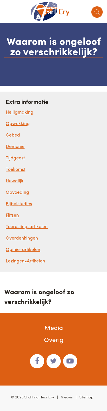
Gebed (13, 134)
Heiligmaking (19, 111)
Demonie (15, 146)
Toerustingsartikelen (27, 226)
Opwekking (18, 123)
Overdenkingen (22, 237)
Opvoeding (17, 192)
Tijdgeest (15, 157)
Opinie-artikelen (23, 249)
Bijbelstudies (19, 203)
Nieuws (67, 397)
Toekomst (15, 169)
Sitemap (86, 397)
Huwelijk (14, 180)
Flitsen (12, 215)
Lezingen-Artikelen (25, 260)
